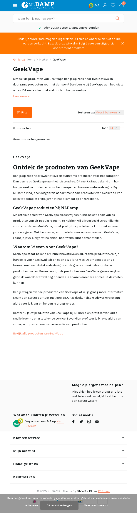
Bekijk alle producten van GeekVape (38, 333)
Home (32, 59)
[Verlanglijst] (113, 5)
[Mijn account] (105, 5)
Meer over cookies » (96, 505)
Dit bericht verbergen (59, 505)
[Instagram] (89, 422)
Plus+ (93, 491)
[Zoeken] (68, 18)
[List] (122, 128)
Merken (45, 59)
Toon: (105, 128)
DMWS (81, 491)
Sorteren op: (86, 112)
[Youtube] (97, 422)
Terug (19, 59)
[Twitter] (81, 422)
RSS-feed (104, 491)
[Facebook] (73, 422)
